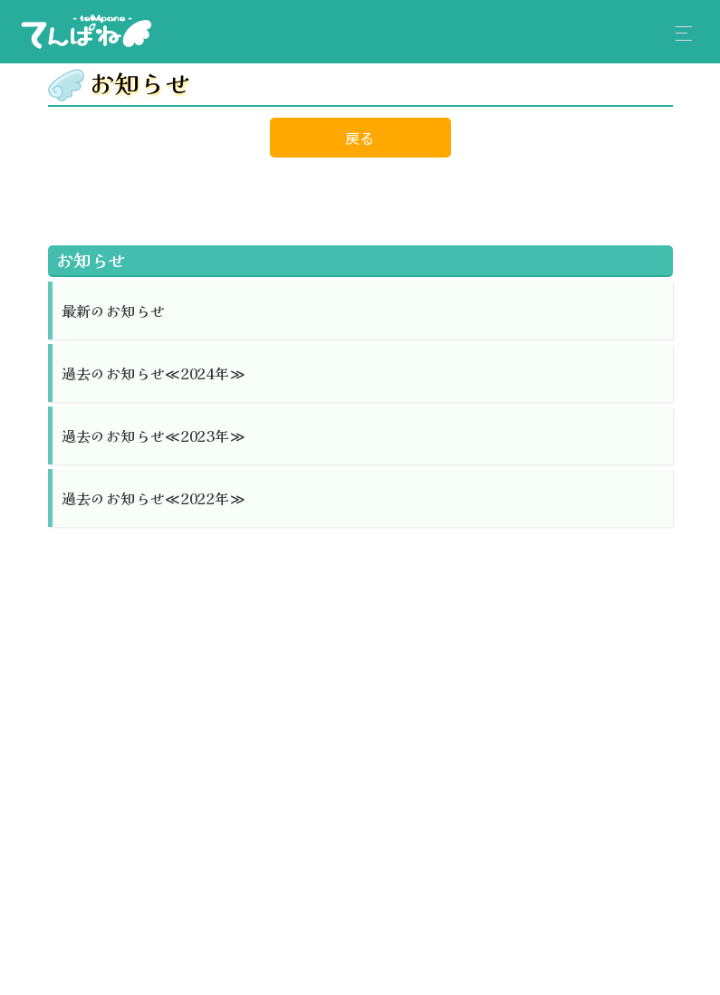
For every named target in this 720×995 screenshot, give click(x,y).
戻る (360, 137)
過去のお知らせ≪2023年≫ (154, 435)
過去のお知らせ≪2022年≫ (154, 498)
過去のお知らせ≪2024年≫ (154, 373)
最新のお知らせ (114, 310)
